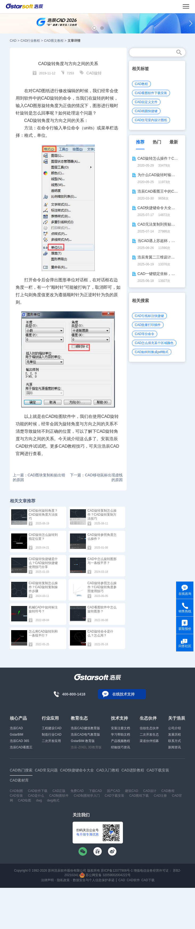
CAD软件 (133, 880)
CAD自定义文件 (146, 102)
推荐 (140, 142)
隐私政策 (63, 880)
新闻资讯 (174, 747)
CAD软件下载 (37, 791)
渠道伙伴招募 (149, 741)
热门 (157, 142)
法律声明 (47, 880)
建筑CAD (131, 791)
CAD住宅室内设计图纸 (151, 120)
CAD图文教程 (53, 41)
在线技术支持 (123, 694)
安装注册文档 (120, 728)
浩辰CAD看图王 (21, 747)
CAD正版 (58, 791)
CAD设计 (149, 791)
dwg (39, 800)
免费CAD (77, 791)
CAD (13, 41)
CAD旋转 (94, 73)
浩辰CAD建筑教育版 (85, 728)
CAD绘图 (24, 800)
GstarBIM (16, 734)
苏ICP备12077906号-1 (117, 870)
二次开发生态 (149, 734)
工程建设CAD (51, 728)
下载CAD (95, 791)
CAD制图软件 (59, 796)
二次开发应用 (51, 741)
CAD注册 (160, 796)
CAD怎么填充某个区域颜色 (154, 343)
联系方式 (174, 741)
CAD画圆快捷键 (146, 111)
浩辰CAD (16, 728)
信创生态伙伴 (149, 728)
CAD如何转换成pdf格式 (151, 352)
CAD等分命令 (144, 334)
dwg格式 (53, 800)
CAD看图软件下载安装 (151, 93)
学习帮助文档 (120, 734)
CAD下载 (147, 880)
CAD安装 (16, 796)
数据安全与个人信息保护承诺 (93, 880)
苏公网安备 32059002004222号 (105, 875)
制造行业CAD (51, 734)
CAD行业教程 (30, 41)
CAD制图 (16, 791)
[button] (94, 28)
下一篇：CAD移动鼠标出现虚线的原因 (96, 477)
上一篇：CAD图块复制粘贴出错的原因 (39, 477)
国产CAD (113, 791)
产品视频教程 (120, 741)
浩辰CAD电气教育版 (85, 734)
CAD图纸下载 (139, 796)
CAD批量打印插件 (148, 325)
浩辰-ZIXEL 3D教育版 (86, 747)
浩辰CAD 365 (19, 741)
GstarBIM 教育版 (83, 741)
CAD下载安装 (114, 796)
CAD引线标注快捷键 (149, 316)
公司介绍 (174, 728)
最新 (173, 142)
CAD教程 (141, 84)
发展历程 (174, 734)
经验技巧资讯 (120, 747)
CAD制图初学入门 (86, 796)
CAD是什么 (36, 796)
